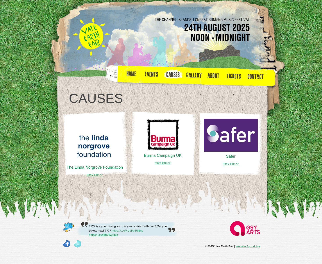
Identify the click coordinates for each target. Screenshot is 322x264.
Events (153, 75)
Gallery (195, 75)
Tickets (235, 75)
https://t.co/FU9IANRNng (127, 230)
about (213, 75)
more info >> (95, 174)
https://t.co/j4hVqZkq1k (103, 234)
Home (132, 75)
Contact (257, 75)
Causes (173, 75)
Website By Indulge (248, 246)
